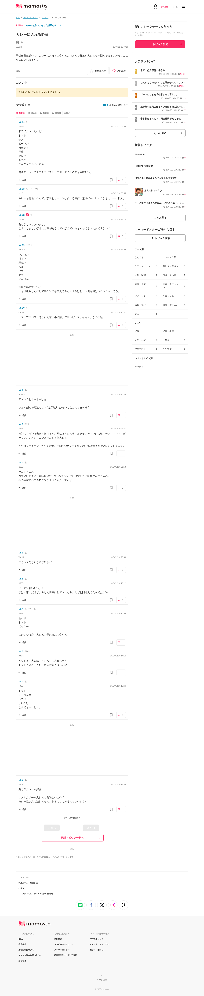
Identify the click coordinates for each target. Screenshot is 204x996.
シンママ (167, 349)
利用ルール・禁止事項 (28, 883)
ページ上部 (102, 979)
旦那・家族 (140, 275)
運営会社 (22, 961)
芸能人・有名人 (170, 266)
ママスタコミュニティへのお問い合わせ (35, 894)
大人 (137, 314)
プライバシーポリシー (63, 944)
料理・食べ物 (169, 275)
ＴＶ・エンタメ (142, 266)
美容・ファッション (172, 286)
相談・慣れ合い (170, 305)
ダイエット (140, 296)
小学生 (166, 340)
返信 (24, 180)
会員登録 (164, 7)
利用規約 (58, 939)
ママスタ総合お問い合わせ (29, 955)
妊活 (137, 331)
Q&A (20, 939)
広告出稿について (26, 950)
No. (21, 122)
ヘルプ (21, 888)
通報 (18, 71)
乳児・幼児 (140, 340)
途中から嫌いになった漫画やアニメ (43, 25)
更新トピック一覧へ (72, 837)
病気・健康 (140, 284)
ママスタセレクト (97, 939)
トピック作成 (160, 44)
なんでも (139, 257)
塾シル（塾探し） (97, 950)
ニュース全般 (169, 257)
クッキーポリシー (61, 950)
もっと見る (160, 133)
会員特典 (22, 944)
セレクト (139, 366)
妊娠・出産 (168, 331)
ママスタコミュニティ (99, 944)
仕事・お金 (168, 296)
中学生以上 (140, 349)
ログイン (175, 7)
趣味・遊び (140, 305)
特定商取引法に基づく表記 (65, 955)
